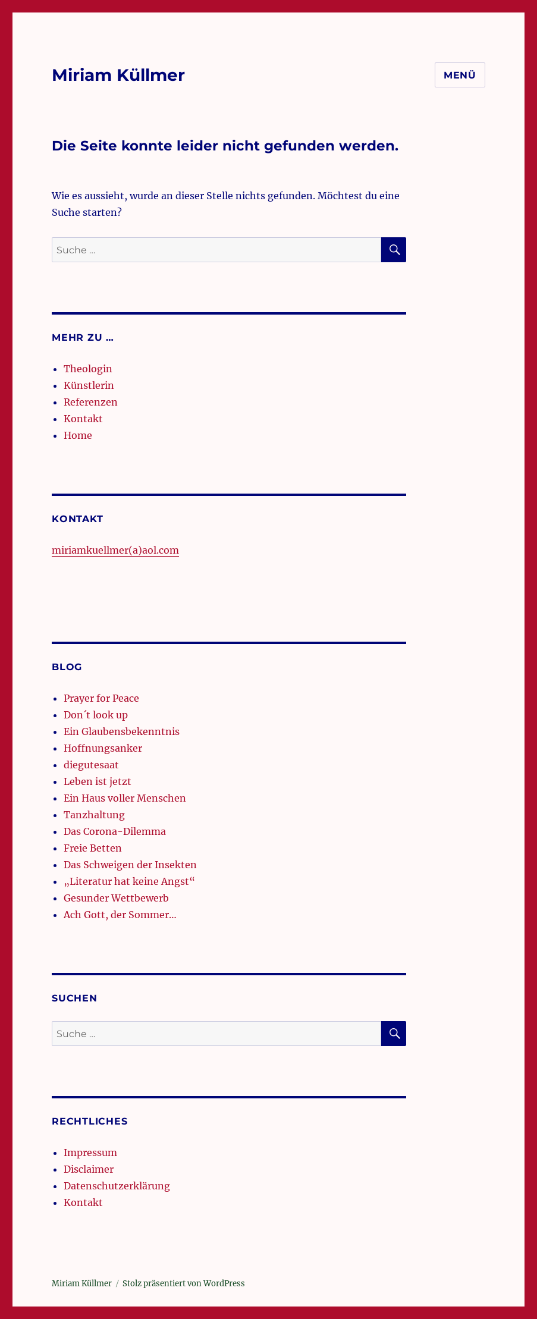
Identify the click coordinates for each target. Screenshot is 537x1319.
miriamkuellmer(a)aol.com (115, 550)
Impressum (90, 1152)
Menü (460, 75)
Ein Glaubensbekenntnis (122, 731)
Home (78, 435)
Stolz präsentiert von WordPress (184, 1284)
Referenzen (91, 402)
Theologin (88, 369)
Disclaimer (89, 1169)
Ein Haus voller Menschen (125, 798)
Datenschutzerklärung (117, 1186)
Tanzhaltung (94, 815)
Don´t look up (96, 715)
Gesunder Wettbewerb (116, 898)
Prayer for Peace (101, 698)
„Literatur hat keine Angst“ (129, 881)
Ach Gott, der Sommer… (120, 915)
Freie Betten (93, 848)
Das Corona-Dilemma (115, 831)
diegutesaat (91, 765)
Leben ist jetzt (97, 781)
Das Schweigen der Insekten (130, 865)
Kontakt (83, 419)
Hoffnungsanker (103, 748)
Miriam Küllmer (118, 75)
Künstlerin (89, 385)
